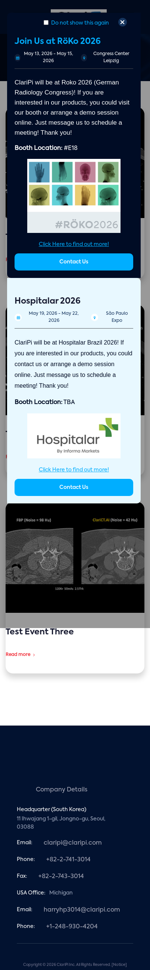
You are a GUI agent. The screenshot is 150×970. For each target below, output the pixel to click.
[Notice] (119, 965)
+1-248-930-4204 (72, 927)
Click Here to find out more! (74, 244)
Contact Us (73, 262)
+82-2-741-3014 (68, 860)
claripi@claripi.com (73, 843)
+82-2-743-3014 (61, 877)
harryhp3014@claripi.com (82, 910)
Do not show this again (76, 23)
